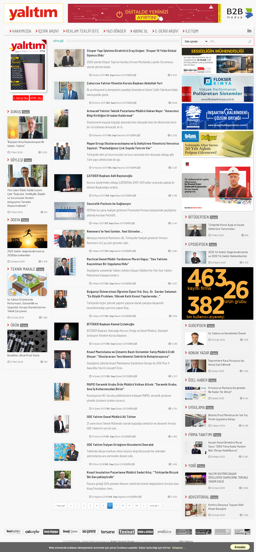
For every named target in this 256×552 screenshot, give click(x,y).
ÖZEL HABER (200, 380)
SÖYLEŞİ (19, 159)
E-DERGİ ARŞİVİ (164, 31)
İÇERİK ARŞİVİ (46, 31)
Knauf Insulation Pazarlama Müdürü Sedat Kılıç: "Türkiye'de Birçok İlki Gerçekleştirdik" (132, 474)
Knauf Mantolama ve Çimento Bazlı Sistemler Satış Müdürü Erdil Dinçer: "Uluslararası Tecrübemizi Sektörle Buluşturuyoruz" (130, 354)
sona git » (155, 505)
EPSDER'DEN (200, 244)
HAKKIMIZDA (19, 31)
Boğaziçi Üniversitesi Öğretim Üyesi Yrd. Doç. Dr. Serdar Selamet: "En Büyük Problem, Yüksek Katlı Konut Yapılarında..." (132, 293)
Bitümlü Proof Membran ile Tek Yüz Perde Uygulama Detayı (228, 417)
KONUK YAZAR (201, 352)
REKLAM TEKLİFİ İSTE (80, 31)
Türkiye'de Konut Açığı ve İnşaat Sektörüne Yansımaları (226, 226)
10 (136, 505)
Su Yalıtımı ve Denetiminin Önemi (227, 333)
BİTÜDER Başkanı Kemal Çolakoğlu (110, 324)
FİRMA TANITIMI (202, 434)
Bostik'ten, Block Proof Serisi (23, 355)
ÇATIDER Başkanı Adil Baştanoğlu (109, 176)
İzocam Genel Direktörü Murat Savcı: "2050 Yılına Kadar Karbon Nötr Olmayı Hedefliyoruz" (227, 446)
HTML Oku (36, 98)
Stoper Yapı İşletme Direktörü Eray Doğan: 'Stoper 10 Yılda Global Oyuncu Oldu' (131, 52)
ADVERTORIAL (201, 496)
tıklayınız (177, 547)
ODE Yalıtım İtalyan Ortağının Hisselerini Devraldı (120, 444)
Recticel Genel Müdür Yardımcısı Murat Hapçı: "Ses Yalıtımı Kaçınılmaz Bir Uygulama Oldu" (127, 261)
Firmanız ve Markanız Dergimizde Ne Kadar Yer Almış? (226, 390)
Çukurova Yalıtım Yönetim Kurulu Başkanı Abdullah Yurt (124, 83)
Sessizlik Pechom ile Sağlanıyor (109, 203)
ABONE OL (138, 31)
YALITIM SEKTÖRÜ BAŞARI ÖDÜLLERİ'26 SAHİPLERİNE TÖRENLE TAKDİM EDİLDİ (228, 477)
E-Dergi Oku (20, 98)
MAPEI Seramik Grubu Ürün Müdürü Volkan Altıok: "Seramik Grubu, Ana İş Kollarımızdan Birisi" (132, 386)
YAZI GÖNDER (114, 31)
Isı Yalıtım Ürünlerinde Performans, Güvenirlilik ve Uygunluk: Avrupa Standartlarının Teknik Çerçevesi (26, 305)
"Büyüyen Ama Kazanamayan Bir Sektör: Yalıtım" (25, 144)
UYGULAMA (199, 407)
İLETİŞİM (190, 31)
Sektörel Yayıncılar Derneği (122, 541)
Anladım (240, 547)
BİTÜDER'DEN (201, 217)
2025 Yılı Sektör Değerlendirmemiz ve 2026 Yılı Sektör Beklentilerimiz (228, 254)
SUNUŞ (18, 111)
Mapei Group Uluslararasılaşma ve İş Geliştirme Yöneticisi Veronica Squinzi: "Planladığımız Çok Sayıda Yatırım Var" (133, 145)
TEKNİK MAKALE (25, 269)
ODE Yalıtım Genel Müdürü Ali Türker (111, 417)
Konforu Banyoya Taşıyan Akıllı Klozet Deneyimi (226, 506)
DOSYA (17, 219)
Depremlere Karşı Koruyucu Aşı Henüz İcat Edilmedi (226, 362)
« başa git (60, 505)
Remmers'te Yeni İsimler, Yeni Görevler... (115, 231)
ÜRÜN (17, 325)
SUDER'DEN (199, 325)
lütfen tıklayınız (186, 541)
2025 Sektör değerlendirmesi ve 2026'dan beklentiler (25, 253)
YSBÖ (194, 465)
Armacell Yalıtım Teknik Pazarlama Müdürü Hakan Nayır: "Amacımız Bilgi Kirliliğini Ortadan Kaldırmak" (133, 113)
